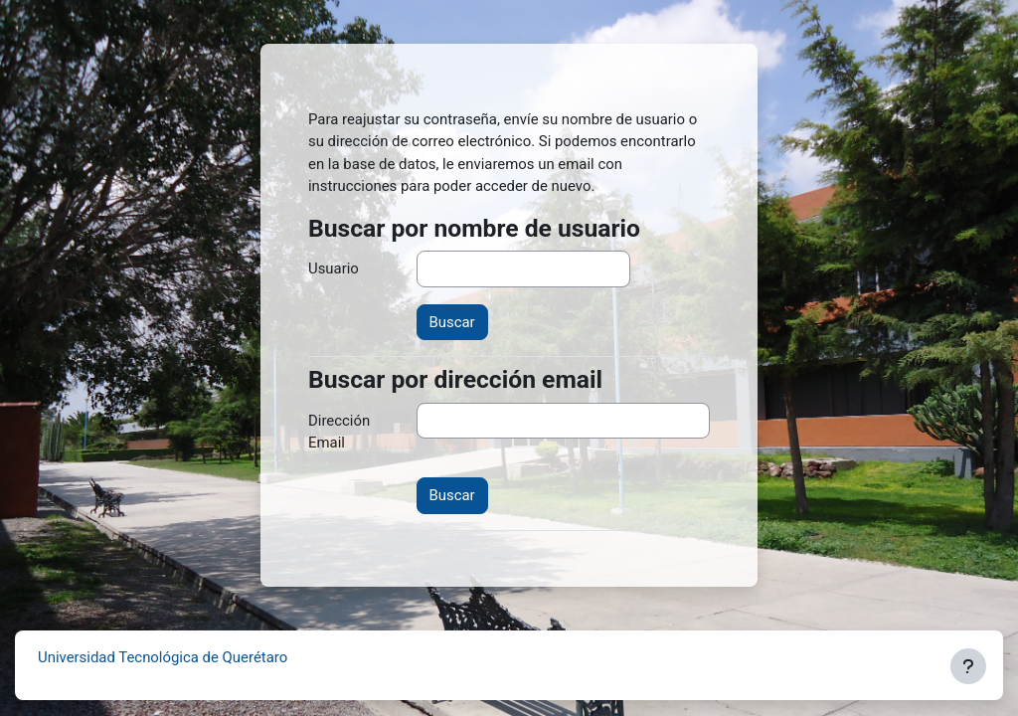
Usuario (333, 268)
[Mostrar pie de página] (968, 666)
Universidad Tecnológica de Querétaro (162, 657)
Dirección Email (339, 431)
